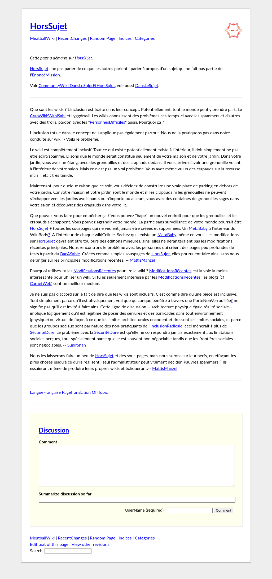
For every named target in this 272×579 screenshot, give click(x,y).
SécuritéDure (42, 332)
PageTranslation (76, 392)
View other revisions (90, 552)
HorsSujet (48, 26)
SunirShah (76, 344)
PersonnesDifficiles (107, 121)
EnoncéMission (46, 74)
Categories (145, 38)
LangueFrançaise (45, 392)
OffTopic (100, 392)
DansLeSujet (146, 85)
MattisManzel (142, 259)
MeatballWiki (42, 38)
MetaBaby (198, 228)
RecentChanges (72, 38)
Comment (48, 441)
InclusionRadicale (167, 325)
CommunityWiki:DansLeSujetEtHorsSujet (76, 85)
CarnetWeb (40, 283)
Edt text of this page (49, 552)
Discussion (54, 430)
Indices (125, 38)
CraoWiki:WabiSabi (47, 115)
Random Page (102, 38)
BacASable (70, 253)
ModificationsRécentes (94, 270)
